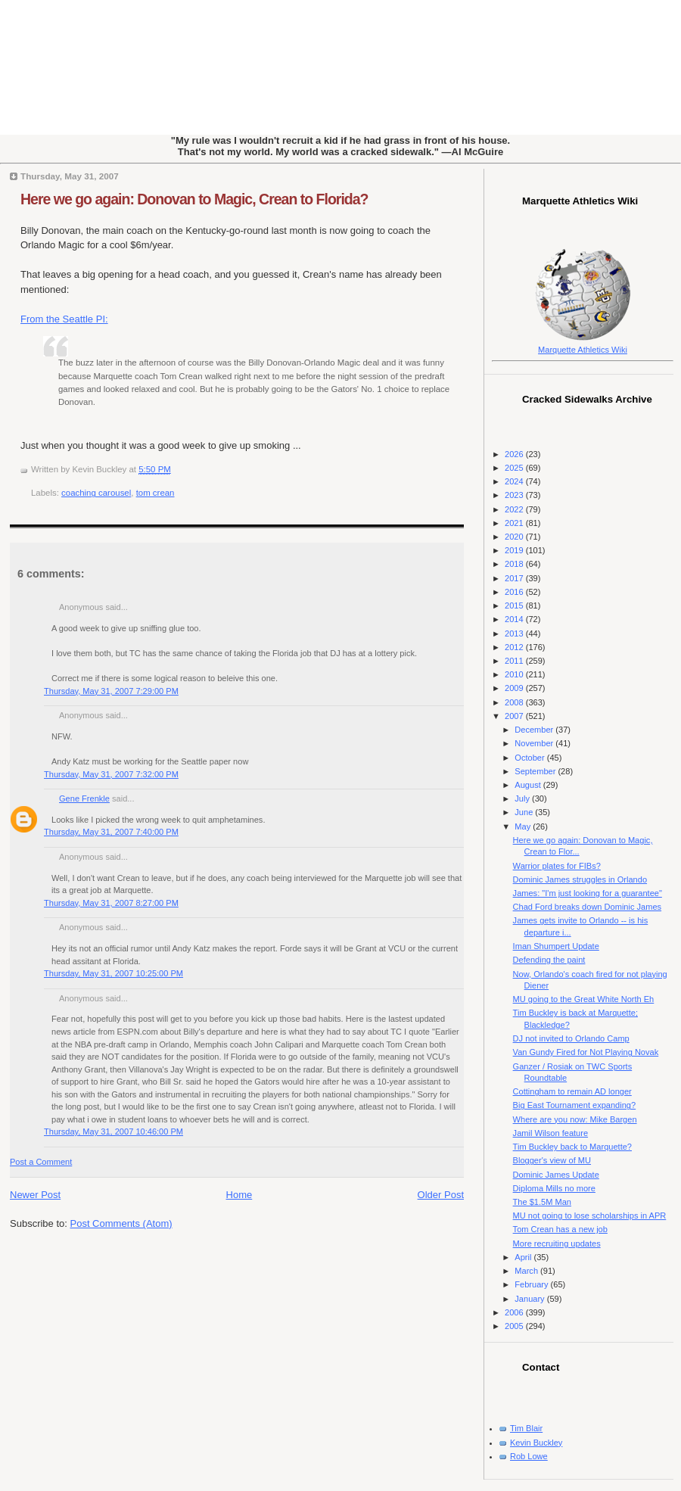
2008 (515, 702)
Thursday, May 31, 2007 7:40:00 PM (111, 831)
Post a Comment (41, 1161)
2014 (515, 619)
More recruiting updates (557, 1243)
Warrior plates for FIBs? (557, 865)
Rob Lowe (529, 1456)
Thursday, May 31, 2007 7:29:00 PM (111, 691)
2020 (515, 536)
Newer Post (35, 1194)
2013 (515, 633)
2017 (515, 578)
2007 (515, 716)
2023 (515, 495)
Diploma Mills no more (554, 1188)
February (532, 1284)
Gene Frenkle (84, 798)
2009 (515, 688)
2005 (515, 1326)
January (530, 1298)
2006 (515, 1312)
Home (239, 1194)
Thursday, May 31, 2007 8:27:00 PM (111, 902)
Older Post (441, 1194)
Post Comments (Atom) (121, 1223)
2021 (515, 523)
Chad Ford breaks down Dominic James (587, 906)
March (527, 1270)
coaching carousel (96, 492)
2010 (515, 674)
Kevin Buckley (536, 1442)
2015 (515, 605)
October (530, 757)
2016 (515, 591)
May (524, 826)
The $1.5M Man (542, 1201)
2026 (515, 454)
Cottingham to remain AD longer (572, 1091)
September (536, 771)
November (535, 743)
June (525, 812)
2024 (515, 481)
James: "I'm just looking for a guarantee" (587, 893)
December (535, 729)
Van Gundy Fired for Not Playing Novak (586, 1052)
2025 (515, 467)
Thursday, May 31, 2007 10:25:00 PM (113, 973)
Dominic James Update (556, 1174)
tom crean (155, 492)
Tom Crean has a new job (560, 1229)
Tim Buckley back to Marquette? (572, 1146)
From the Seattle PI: (64, 319)
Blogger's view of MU (552, 1160)
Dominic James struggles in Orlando (580, 879)
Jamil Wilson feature (550, 1133)
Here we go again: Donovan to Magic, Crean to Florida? (194, 199)
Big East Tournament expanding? (574, 1105)
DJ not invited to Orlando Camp (571, 1038)
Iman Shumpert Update (556, 946)
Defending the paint (549, 959)
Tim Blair (526, 1428)
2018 (515, 563)
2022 (515, 509)
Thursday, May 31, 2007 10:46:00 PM (113, 1131)
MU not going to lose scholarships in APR (590, 1215)
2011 (515, 660)
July (523, 798)
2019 (515, 550)
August (529, 784)
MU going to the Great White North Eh (584, 999)
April (524, 1257)
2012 (515, 647)
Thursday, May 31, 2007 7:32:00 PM (111, 774)
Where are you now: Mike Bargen (575, 1119)
